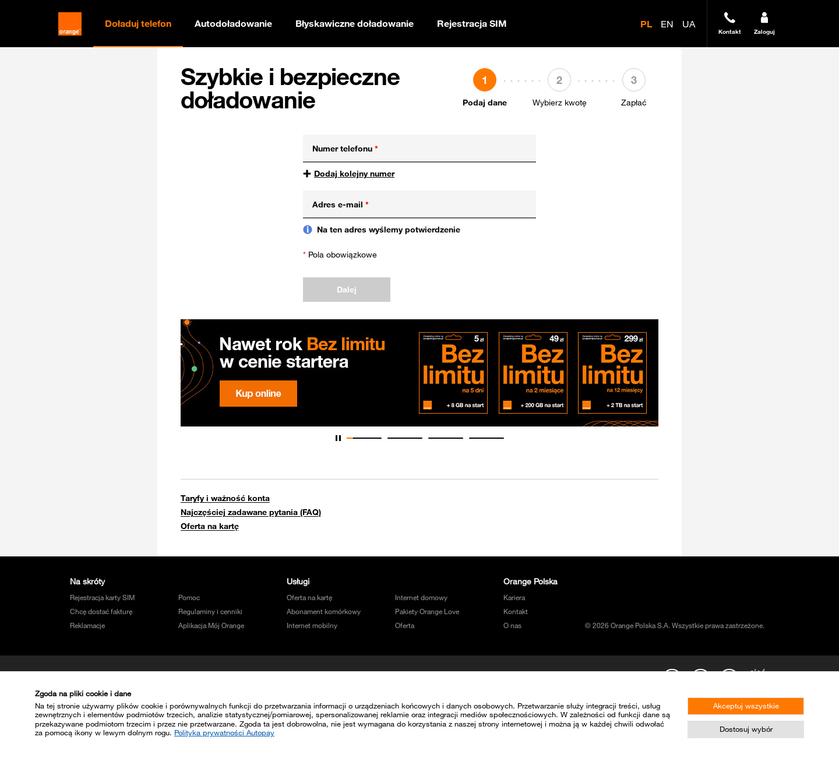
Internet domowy (421, 597)
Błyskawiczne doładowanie (354, 23)
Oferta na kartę (210, 526)
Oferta (404, 625)
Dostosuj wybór (746, 729)
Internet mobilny (312, 625)
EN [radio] (667, 24)
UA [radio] (688, 24)
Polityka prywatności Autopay (224, 732)
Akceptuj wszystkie (746, 705)
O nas (512, 625)
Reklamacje (87, 625)
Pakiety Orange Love (427, 611)
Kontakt (515, 611)
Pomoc (189, 597)
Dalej (347, 289)
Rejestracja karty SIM (102, 597)
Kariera (514, 597)
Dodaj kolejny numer (354, 173)
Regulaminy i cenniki (210, 611)
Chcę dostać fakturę (101, 611)
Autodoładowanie (233, 23)
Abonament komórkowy (324, 611)
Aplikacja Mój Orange (211, 625)
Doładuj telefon (138, 23)
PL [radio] (646, 24)
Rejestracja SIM (472, 23)
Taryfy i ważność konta (225, 498)
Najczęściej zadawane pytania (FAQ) (251, 512)
